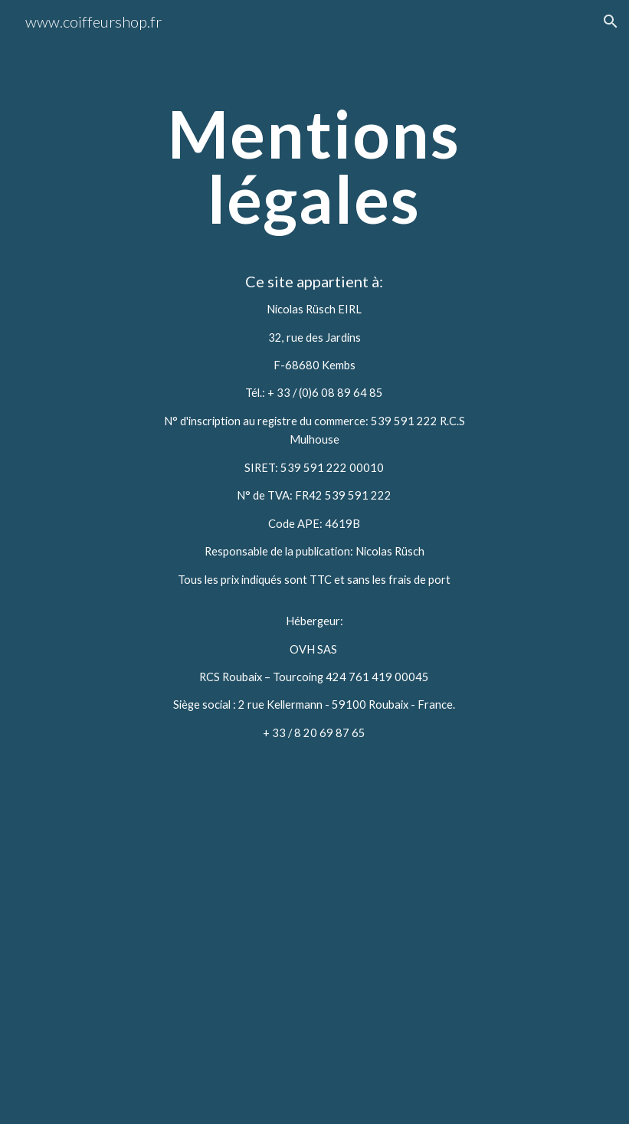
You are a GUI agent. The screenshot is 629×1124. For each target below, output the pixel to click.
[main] (314, 399)
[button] (610, 21)
